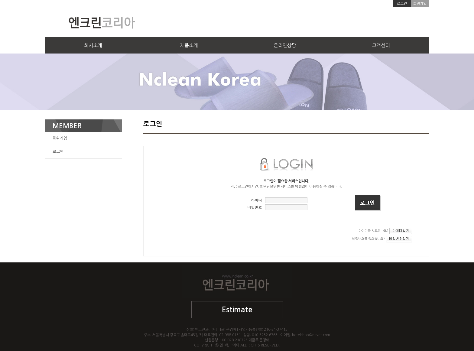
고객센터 (381, 45)
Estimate (237, 310)
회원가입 (420, 3)
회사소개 (93, 45)
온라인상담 (285, 45)
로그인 (402, 3)
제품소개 (189, 45)
